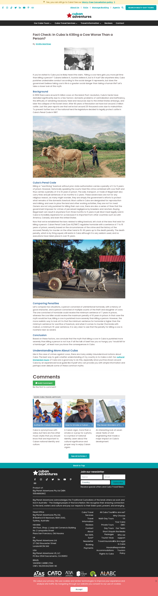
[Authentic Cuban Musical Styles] (47, 410)
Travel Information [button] (90, 23)
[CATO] (55, 573)
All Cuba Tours (107, 512)
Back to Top (79, 465)
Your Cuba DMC (120, 523)
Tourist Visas (107, 537)
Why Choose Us (119, 517)
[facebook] (3, 7)
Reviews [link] (108, 23)
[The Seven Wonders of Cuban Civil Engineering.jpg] (110, 410)
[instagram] (7, 7)
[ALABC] (108, 573)
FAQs (85, 7)
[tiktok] (11, 7)
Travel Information (87, 520)
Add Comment (43, 383)
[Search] (122, 7)
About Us (74, 7)
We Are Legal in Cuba (119, 542)
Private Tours (107, 524)
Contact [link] (120, 23)
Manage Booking (100, 7)
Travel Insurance (106, 541)
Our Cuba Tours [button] (42, 23)
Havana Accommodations (105, 549)
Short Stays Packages (108, 533)
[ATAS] (39, 573)
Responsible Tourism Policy (119, 550)
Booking (89, 544)
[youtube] (24, 7)
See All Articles (79, 456)
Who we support (121, 536)
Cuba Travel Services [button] (65, 23)
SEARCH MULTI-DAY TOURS (141, 7)
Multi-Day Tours (106, 518)
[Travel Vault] (81, 573)
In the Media (119, 531)
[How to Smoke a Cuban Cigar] (79, 410)
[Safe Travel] (93, 573)
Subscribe (118, 482)
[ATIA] (69, 573)
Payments (88, 548)
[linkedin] (20, 7)
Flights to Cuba (106, 553)
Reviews (89, 524)
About (90, 531)
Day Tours (109, 528)
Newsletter (88, 541)
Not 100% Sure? (89, 536)
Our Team (120, 528)
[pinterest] (28, 7)
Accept (79, 589)
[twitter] (15, 7)
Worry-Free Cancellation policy (97, 2)
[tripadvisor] (32, 7)
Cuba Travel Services (87, 513)
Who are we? (119, 512)
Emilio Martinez (43, 44)
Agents (116, 7)
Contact (89, 528)
